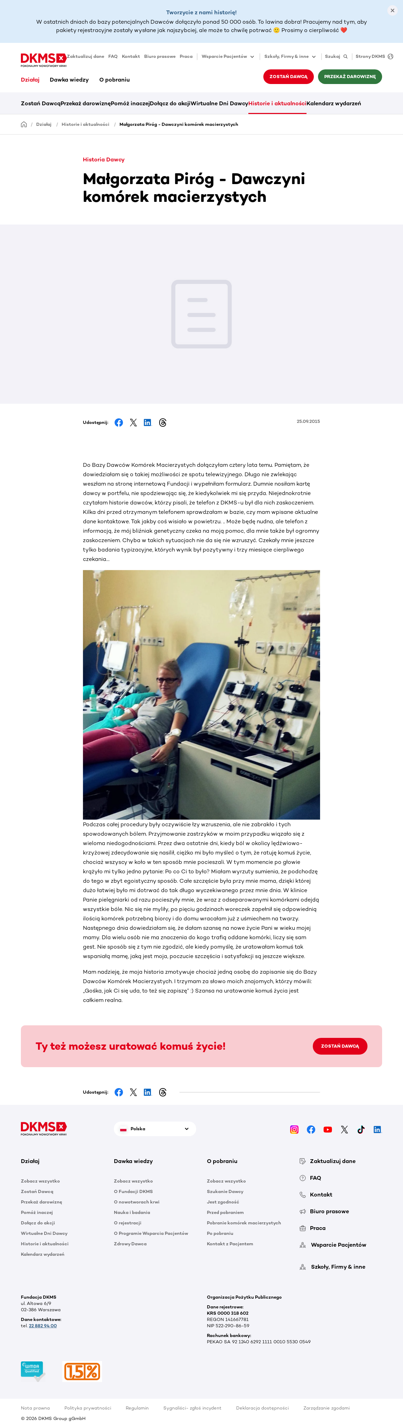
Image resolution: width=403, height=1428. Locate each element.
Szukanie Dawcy (225, 1191)
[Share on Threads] (162, 422)
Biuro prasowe (160, 56)
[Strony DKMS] (373, 56)
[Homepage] (24, 124)
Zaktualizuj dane (85, 56)
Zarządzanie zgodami (326, 1408)
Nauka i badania (132, 1212)
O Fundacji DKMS (133, 1191)
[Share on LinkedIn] (148, 422)
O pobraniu (114, 79)
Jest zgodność (223, 1202)
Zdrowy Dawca (130, 1243)
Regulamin (137, 1408)
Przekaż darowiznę (350, 76)
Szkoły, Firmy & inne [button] (290, 57)
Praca (186, 56)
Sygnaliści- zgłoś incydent (192, 1408)
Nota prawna (35, 1408)
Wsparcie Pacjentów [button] (228, 57)
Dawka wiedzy (69, 79)
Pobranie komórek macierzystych (244, 1222)
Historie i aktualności (277, 103)
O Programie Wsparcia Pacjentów (151, 1233)
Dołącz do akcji (170, 103)
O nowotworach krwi (137, 1202)
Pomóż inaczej (130, 103)
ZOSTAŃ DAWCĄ (340, 1046)
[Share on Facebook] (119, 422)
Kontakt (131, 56)
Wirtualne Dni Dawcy (219, 103)
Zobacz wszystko (40, 1181)
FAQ (113, 56)
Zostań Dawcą (289, 76)
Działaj (30, 79)
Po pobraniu (220, 1233)
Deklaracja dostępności (262, 1408)
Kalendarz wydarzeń (334, 103)
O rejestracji (127, 1222)
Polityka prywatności (87, 1408)
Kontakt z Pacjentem (230, 1243)
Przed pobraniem (225, 1212)
